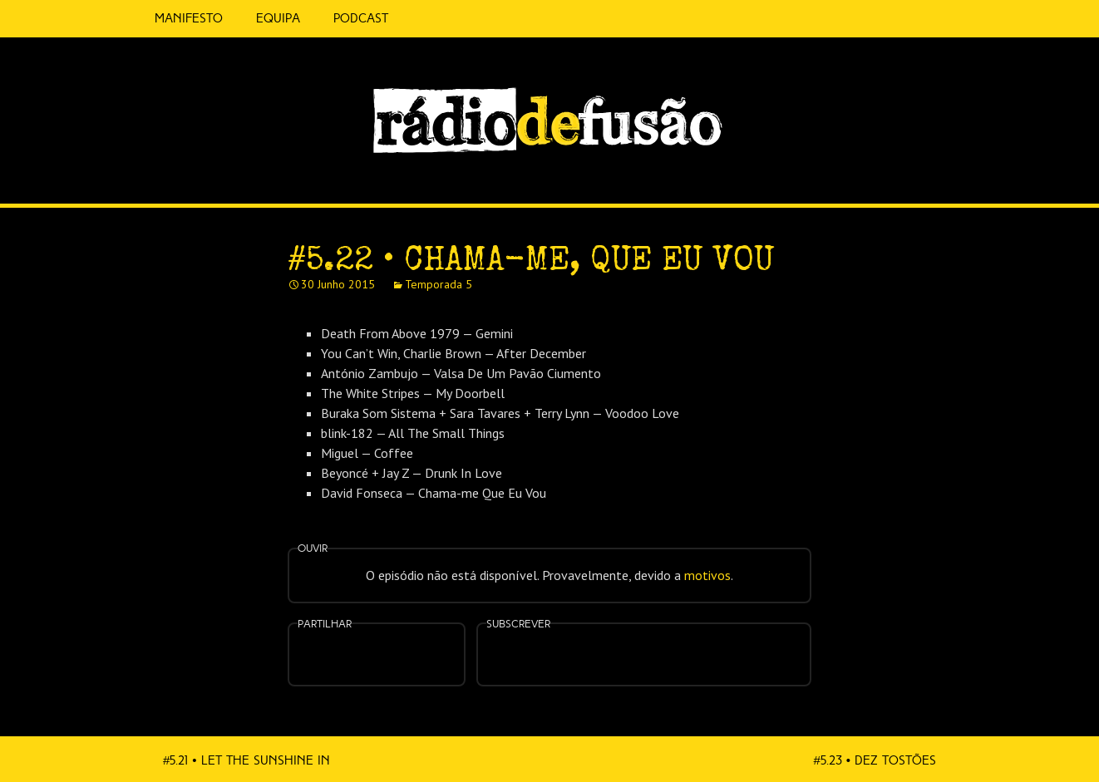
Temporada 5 (438, 284)
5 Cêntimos (425, 18)
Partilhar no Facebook (357, 656)
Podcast (360, 18)
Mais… (749, 644)
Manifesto (189, 18)
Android (696, 644)
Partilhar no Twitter (396, 656)
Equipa (278, 18)
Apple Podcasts (591, 653)
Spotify (923, 172)
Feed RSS (958, 179)
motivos (707, 575)
